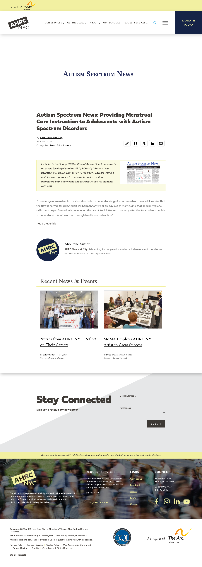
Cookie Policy (52, 545)
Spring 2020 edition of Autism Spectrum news (86, 164)
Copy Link (127, 143)
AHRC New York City (18, 22)
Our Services (53, 23)
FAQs (133, 498)
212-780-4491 (92, 493)
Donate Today (188, 22)
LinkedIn (152, 143)
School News (64, 145)
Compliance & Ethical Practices (57, 548)
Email (161, 143)
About (94, 23)
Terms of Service (35, 545)
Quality (35, 548)
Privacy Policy (16, 545)
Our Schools (111, 23)
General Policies (20, 548)
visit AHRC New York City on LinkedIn (176, 501)
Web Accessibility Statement (77, 545)
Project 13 (21, 555)
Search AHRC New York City (155, 23)
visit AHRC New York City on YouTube (186, 501)
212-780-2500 (161, 490)
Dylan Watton (49, 355)
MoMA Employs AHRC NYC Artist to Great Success (129, 342)
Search (133, 491)
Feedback (135, 485)
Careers (134, 504)
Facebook (135, 143)
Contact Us (136, 479)
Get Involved (75, 23)
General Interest (56, 358)
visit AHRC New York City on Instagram (166, 501)
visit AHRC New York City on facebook (156, 501)
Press (53, 145)
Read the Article (46, 223)
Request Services (134, 23)
